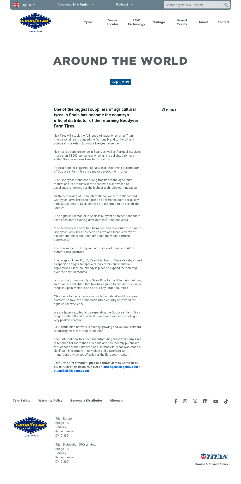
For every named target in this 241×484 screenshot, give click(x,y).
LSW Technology (136, 22)
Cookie (200, 464)
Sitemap (116, 400)
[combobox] (193, 5)
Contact (223, 22)
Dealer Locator (112, 22)
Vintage (159, 22)
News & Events (181, 22)
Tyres (88, 22)
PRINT (169, 110)
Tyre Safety (21, 400)
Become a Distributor (86, 400)
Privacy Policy (218, 464)
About (203, 22)
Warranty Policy (50, 400)
